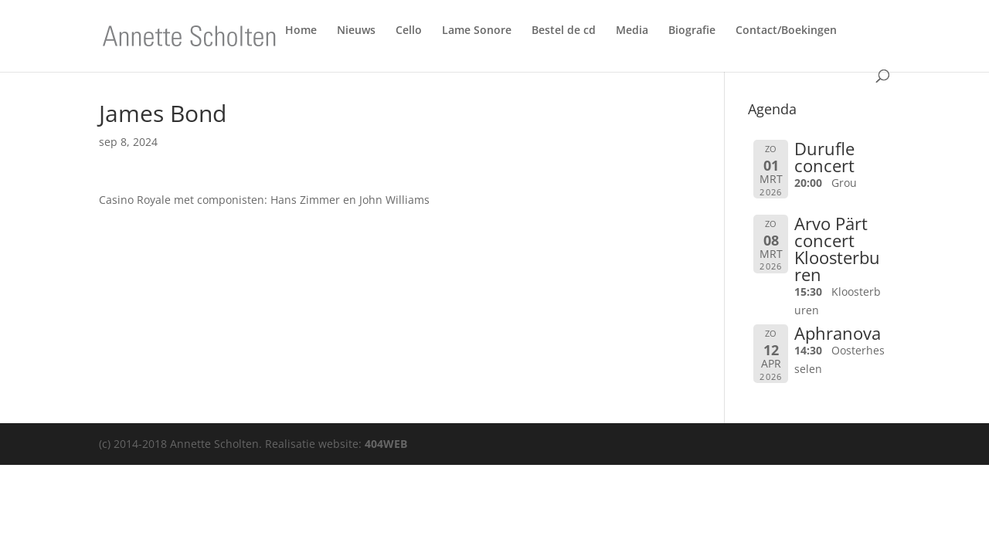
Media (632, 33)
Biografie (691, 33)
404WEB (386, 443)
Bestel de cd (564, 33)
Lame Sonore (476, 33)
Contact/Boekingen (786, 33)
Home (301, 33)
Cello (409, 33)
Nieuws (356, 33)
